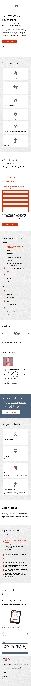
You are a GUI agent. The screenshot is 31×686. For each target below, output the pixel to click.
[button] (28, 6)
